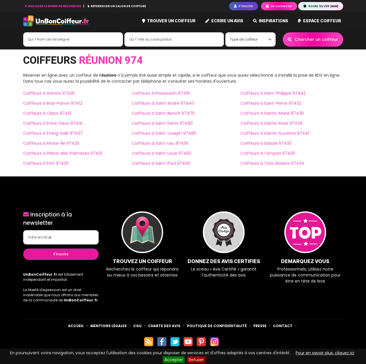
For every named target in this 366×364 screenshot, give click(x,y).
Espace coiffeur (319, 20)
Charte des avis (164, 325)
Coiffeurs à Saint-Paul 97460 (161, 163)
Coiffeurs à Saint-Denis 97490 (162, 123)
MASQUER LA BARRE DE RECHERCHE (53, 6)
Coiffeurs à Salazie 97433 (265, 143)
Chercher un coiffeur (313, 39)
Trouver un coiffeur (169, 20)
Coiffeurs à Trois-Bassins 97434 (272, 163)
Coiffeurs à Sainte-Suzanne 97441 (274, 133)
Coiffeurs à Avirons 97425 (49, 93)
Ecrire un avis (224, 20)
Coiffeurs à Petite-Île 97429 (51, 143)
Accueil (76, 325)
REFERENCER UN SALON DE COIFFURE (117, 6)
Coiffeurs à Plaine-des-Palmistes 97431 (62, 153)
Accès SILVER (320, 6)
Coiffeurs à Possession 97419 (161, 93)
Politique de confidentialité (217, 325)
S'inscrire (61, 254)
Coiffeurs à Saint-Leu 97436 (160, 143)
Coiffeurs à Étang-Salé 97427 (53, 133)
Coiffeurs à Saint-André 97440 (163, 103)
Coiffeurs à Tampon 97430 (267, 153)
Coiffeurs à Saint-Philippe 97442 (273, 93)
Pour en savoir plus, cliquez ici (325, 353)
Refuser (196, 360)
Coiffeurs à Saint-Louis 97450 (161, 153)
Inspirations (271, 20)
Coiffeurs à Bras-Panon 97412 (52, 103)
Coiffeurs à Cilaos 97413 (47, 113)
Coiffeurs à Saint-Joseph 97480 (164, 133)
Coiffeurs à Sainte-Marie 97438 (272, 113)
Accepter (173, 360)
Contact (283, 325)
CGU (137, 325)
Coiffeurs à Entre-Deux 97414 (52, 123)
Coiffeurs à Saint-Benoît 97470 (163, 113)
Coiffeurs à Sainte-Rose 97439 (271, 123)
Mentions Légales (108, 325)
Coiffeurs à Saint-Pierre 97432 (270, 103)
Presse (259, 325)
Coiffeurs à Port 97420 (46, 163)
